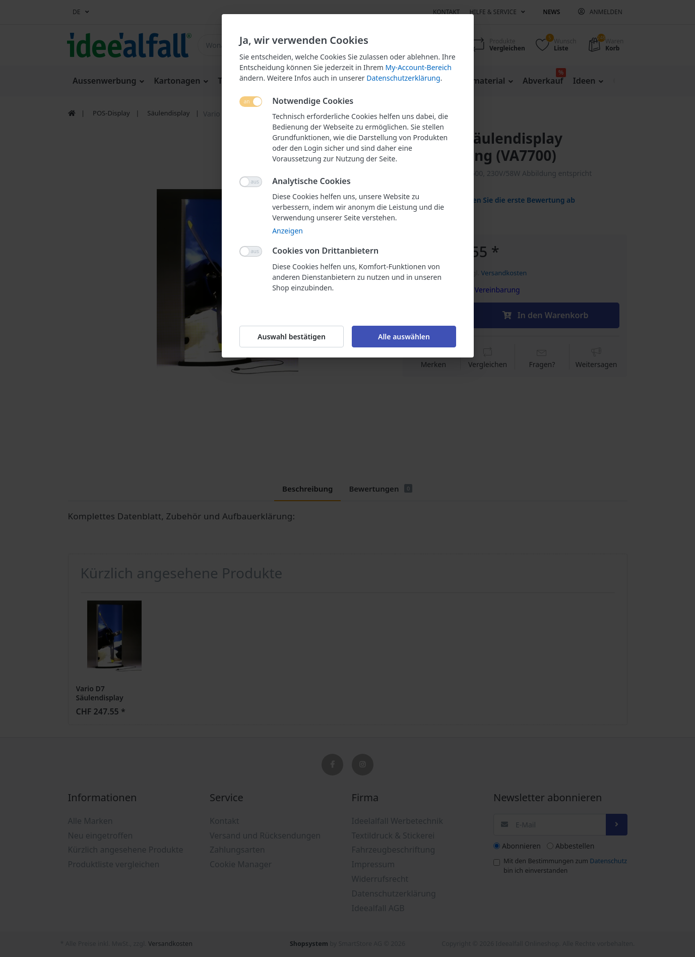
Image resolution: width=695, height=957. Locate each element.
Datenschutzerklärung (403, 78)
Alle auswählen (403, 336)
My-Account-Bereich (418, 67)
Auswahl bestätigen (292, 336)
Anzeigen (287, 230)
